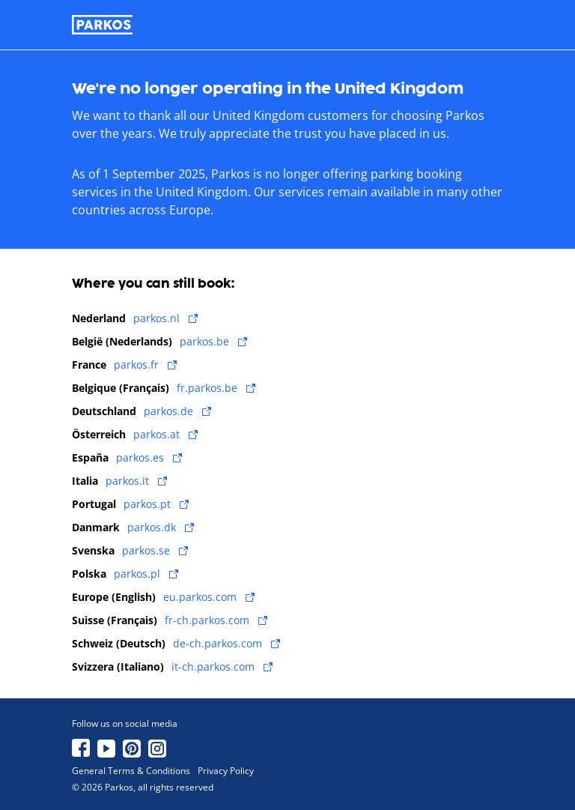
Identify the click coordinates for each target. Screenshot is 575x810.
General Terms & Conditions (131, 771)
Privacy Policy (226, 771)
